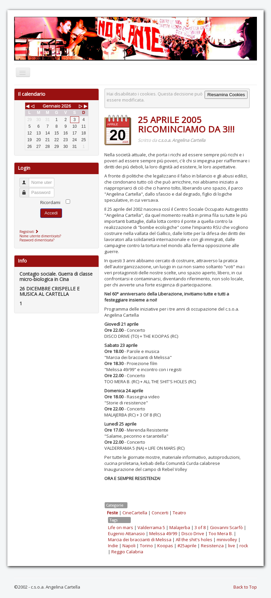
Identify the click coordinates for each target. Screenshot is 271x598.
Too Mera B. (221, 533)
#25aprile (187, 546)
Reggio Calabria (127, 552)
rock (243, 546)
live (231, 546)
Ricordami (50, 202)
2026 (66, 106)
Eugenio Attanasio (126, 533)
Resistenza (212, 546)
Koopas (165, 546)
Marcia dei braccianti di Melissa (139, 539)
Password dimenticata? (36, 240)
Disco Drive (192, 533)
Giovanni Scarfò (226, 527)
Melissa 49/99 (163, 533)
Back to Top (245, 587)
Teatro (179, 513)
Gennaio (51, 106)
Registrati (29, 231)
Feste (112, 513)
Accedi (51, 212)
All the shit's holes (194, 539)
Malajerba (179, 527)
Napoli (129, 546)
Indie (113, 546)
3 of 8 (200, 527)
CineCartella (134, 513)
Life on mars (120, 527)
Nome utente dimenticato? (40, 236)
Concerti (160, 513)
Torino (146, 546)
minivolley (227, 539)
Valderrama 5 (151, 527)
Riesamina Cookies (226, 94)
